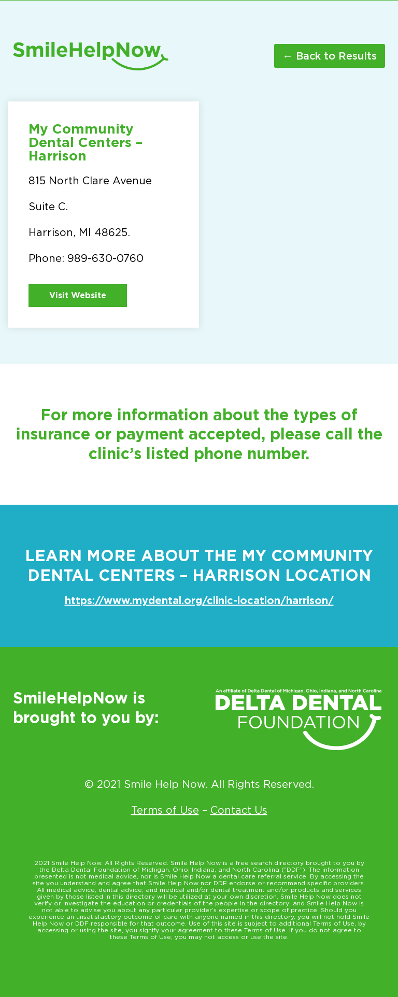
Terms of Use (165, 810)
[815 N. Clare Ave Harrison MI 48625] (294, 210)
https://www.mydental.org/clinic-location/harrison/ (199, 600)
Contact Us (238, 810)
